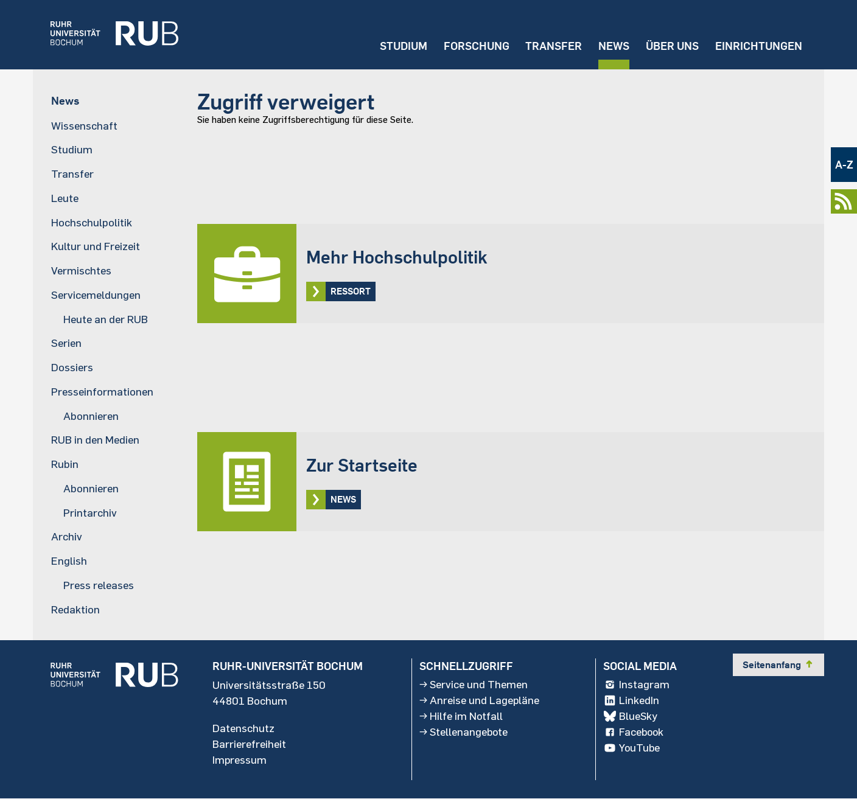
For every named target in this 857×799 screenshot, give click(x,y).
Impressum (239, 760)
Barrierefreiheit (249, 744)
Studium (402, 46)
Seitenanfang (778, 664)
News (613, 46)
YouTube (632, 748)
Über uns (671, 46)
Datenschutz (243, 728)
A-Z (844, 165)
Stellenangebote (464, 732)
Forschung (475, 46)
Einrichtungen (758, 46)
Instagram (636, 684)
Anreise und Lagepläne (479, 700)
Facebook (634, 732)
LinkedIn (631, 700)
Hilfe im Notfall (461, 716)
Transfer (553, 46)
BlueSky (630, 716)
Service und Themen (473, 684)
